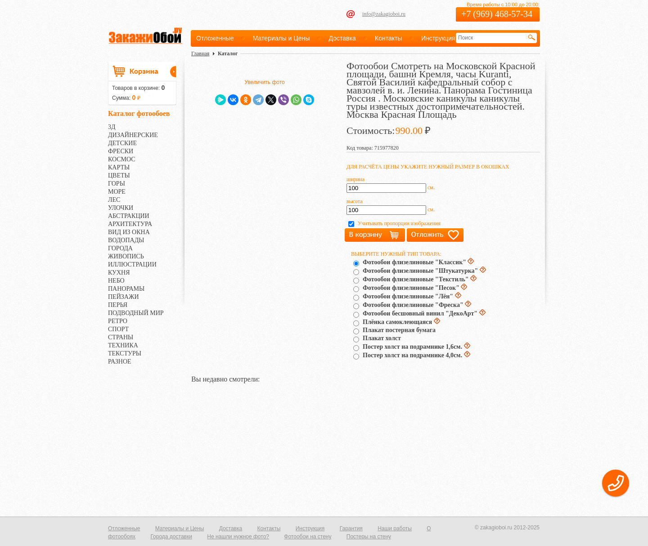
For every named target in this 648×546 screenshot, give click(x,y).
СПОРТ (118, 329)
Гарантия (351, 528)
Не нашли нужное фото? (238, 536)
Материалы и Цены (281, 38)
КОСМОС (121, 159)
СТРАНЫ (120, 337)
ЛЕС (114, 199)
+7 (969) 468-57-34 (496, 14)
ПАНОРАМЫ (126, 288)
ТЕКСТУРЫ (124, 353)
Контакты (388, 38)
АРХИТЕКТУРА (130, 224)
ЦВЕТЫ (119, 175)
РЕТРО (117, 321)
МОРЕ (117, 191)
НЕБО (116, 280)
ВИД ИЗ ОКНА (129, 232)
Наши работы (395, 528)
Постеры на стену (368, 536)
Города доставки (171, 536)
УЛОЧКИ (120, 207)
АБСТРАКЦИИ (128, 216)
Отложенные (215, 38)
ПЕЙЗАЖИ (123, 296)
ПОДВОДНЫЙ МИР (136, 313)
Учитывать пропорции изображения (399, 223)
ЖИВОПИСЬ (126, 256)
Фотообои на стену (307, 536)
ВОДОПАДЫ (126, 240)
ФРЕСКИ (120, 151)
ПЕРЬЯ (117, 305)
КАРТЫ (119, 167)
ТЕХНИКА (123, 345)
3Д (112, 127)
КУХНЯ (119, 272)
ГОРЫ (116, 183)
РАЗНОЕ (119, 361)
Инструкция (438, 38)
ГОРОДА (120, 248)
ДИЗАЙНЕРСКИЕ (133, 135)
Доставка (342, 38)
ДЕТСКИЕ (122, 143)
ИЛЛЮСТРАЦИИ (132, 264)
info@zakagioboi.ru (383, 14)
